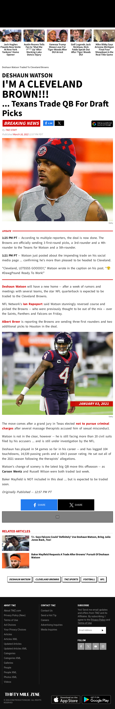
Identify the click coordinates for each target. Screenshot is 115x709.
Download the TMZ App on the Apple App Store (65, 699)
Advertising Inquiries (52, 624)
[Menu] (5, 22)
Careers (45, 620)
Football (89, 579)
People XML (10, 672)
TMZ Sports (71, 579)
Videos (7, 681)
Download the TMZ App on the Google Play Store (96, 699)
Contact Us (47, 610)
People (7, 667)
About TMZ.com (12, 610)
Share (39, 505)
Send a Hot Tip (48, 615)
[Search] (110, 22)
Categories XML (12, 658)
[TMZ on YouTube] (95, 646)
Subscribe (102, 630)
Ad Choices (10, 624)
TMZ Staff (11, 129)
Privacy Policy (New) (14, 615)
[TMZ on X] (11, 5)
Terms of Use (11, 620)
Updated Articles (12, 643)
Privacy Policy (98, 619)
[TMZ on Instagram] (24, 5)
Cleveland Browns (47, 579)
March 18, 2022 (21, 134)
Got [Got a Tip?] (11, 14)
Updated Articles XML (15, 648)
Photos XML (10, 677)
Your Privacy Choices (15, 629)
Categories (9, 653)
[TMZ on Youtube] (17, 5)
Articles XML (10, 639)
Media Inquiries (49, 629)
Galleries (8, 662)
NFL (102, 579)
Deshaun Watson (19, 579)
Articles (8, 634)
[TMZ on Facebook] (4, 5)
